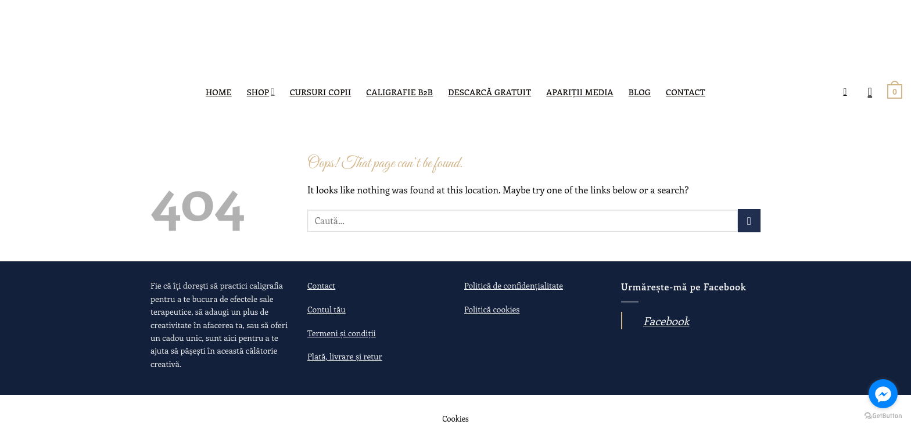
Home (219, 92)
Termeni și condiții (341, 333)
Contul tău (326, 309)
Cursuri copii (321, 92)
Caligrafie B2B (399, 92)
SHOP (261, 92)
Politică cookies (491, 309)
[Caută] (848, 91)
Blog (640, 92)
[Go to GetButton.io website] (883, 416)
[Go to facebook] (883, 393)
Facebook (666, 320)
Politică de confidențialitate (513, 285)
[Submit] (749, 220)
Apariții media (579, 92)
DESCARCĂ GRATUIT (489, 92)
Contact (685, 92)
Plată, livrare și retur (344, 356)
